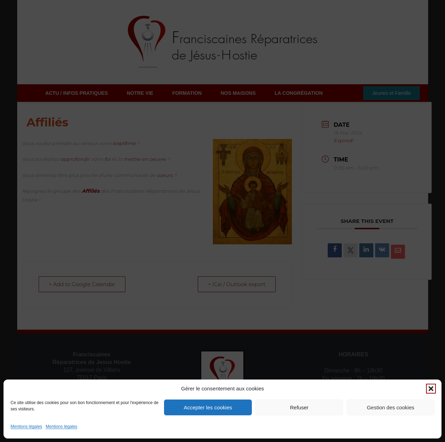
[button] (430, 388)
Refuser (299, 407)
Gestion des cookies (390, 407)
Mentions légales (26, 426)
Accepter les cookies (208, 407)
